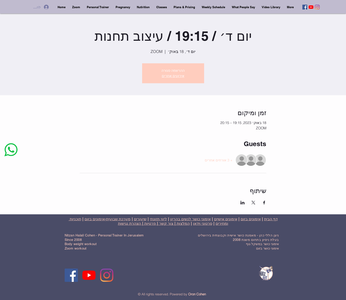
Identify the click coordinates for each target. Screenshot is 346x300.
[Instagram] (317, 7)
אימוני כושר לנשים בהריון (190, 219)
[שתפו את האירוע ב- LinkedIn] (242, 202)
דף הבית (271, 219)
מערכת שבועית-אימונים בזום (108, 219)
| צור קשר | (166, 223)
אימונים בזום (251, 219)
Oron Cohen (197, 294)
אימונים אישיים (225, 219)
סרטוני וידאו (202, 223)
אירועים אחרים (173, 76)
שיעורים (140, 219)
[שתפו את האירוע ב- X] (253, 202)
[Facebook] (304, 7)
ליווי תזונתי (158, 219)
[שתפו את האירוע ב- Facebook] (264, 202)
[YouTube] (311, 7)
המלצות (183, 223)
